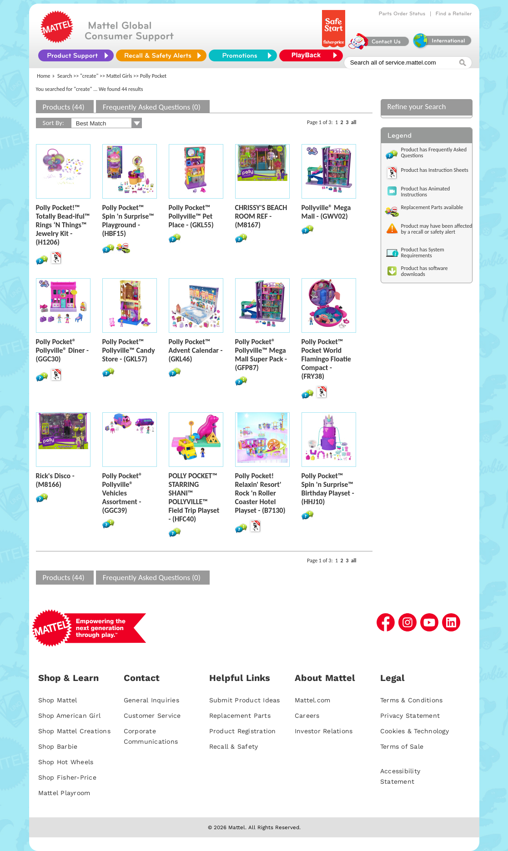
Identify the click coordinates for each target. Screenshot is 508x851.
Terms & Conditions (411, 700)
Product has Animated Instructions (425, 191)
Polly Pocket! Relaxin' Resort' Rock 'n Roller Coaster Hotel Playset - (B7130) (260, 493)
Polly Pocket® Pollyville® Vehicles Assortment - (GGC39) (122, 493)
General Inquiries (151, 700)
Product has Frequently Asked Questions (434, 152)
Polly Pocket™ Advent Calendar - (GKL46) (196, 350)
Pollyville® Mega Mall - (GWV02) (326, 211)
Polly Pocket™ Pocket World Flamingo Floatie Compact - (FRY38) (326, 358)
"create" (89, 76)
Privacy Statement (410, 715)
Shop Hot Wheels (66, 762)
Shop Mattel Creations (74, 731)
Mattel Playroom (64, 792)
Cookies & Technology (414, 731)
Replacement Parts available (432, 207)
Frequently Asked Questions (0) (152, 107)
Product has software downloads (424, 271)
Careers (307, 715)
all (354, 122)
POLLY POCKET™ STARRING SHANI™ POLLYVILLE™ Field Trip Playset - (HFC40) (194, 497)
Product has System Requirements (422, 252)
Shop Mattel (57, 700)
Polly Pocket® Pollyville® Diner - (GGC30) (62, 350)
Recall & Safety (233, 746)
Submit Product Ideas (244, 700)
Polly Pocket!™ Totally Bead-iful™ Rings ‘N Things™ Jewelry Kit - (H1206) (63, 224)
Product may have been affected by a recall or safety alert (437, 229)
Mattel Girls (119, 76)
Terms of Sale (401, 746)
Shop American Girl (69, 715)
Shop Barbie (58, 746)
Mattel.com (313, 700)
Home (43, 76)
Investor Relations (324, 731)
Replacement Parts (240, 715)
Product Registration (242, 731)
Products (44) (64, 107)
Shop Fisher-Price (67, 777)
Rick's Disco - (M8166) (55, 480)
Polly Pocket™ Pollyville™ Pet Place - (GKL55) (191, 216)
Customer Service (152, 715)
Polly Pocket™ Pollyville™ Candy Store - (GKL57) (128, 350)
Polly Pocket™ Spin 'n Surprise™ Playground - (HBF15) (128, 220)
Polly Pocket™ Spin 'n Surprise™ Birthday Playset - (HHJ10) (328, 488)
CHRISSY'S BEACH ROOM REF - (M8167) (261, 216)
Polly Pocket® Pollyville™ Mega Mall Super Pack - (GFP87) (261, 354)
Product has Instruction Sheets (434, 170)
